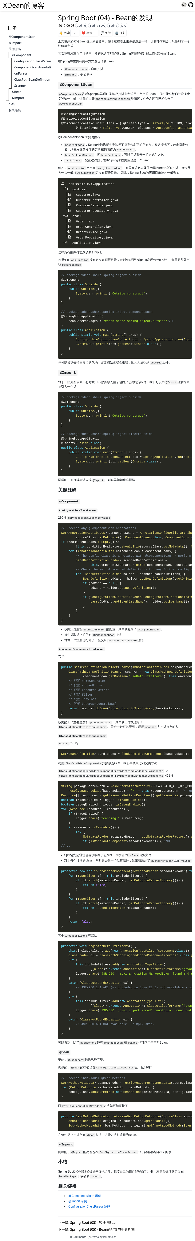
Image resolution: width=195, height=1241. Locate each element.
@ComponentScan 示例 (84, 1191)
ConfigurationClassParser (32, 61)
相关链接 (14, 110)
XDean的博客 (24, 5)
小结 (11, 104)
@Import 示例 (77, 1196)
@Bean (16, 92)
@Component (21, 55)
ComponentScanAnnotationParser (32, 70)
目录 (12, 27)
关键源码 (14, 49)
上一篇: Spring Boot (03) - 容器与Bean (87, 1218)
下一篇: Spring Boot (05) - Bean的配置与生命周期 (96, 1224)
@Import (14, 43)
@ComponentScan (22, 37)
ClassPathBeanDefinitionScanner (32, 82)
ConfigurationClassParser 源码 (89, 1202)
